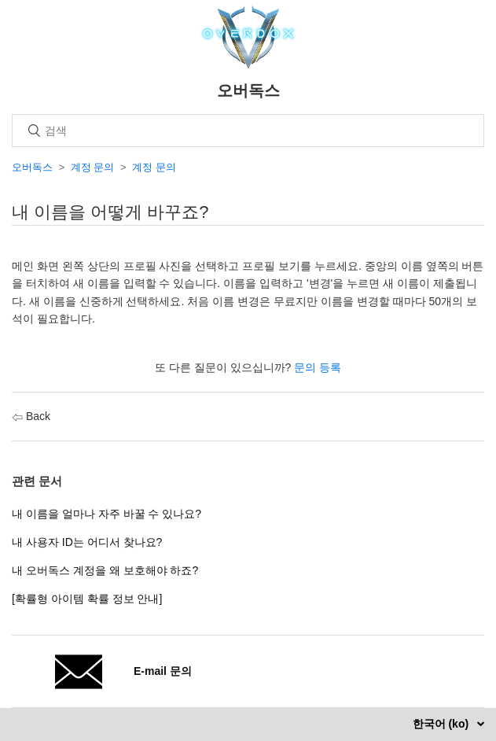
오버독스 (32, 167)
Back (31, 416)
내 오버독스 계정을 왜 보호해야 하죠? (105, 570)
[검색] (248, 130)
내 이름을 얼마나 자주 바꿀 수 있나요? (106, 513)
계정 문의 (93, 167)
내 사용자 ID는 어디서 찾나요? (87, 542)
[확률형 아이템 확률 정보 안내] (87, 598)
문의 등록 (317, 367)
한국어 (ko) (442, 723)
